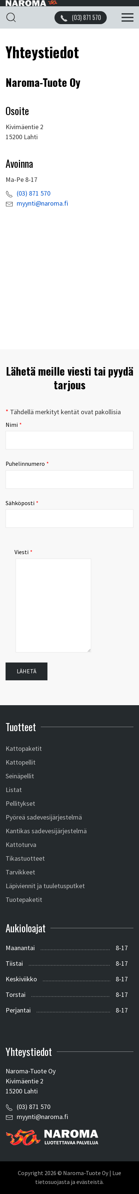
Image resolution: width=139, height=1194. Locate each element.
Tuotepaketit (24, 899)
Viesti (21, 552)
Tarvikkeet (20, 872)
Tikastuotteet (25, 858)
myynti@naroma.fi (42, 203)
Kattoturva (21, 844)
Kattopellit (21, 762)
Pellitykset (20, 803)
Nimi (12, 424)
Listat (14, 789)
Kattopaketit (24, 748)
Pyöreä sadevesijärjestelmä (44, 817)
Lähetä (26, 671)
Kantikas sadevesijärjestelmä (46, 831)
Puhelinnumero (25, 463)
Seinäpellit (20, 776)
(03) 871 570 (33, 193)
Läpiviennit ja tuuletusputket (45, 885)
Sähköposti (20, 503)
